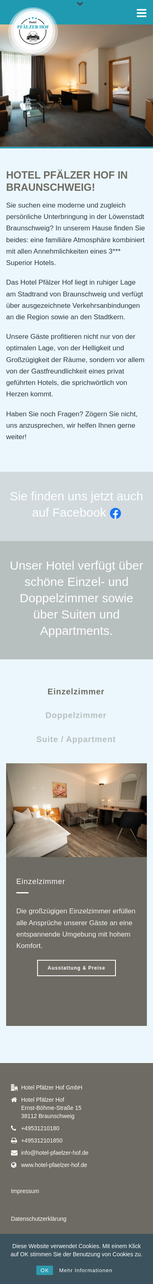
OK (44, 1270)
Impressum (25, 1191)
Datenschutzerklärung (39, 1218)
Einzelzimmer (76, 691)
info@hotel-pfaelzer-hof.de (55, 1152)
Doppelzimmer (76, 715)
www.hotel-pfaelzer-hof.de (54, 1165)
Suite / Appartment (76, 739)
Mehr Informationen (86, 1270)
